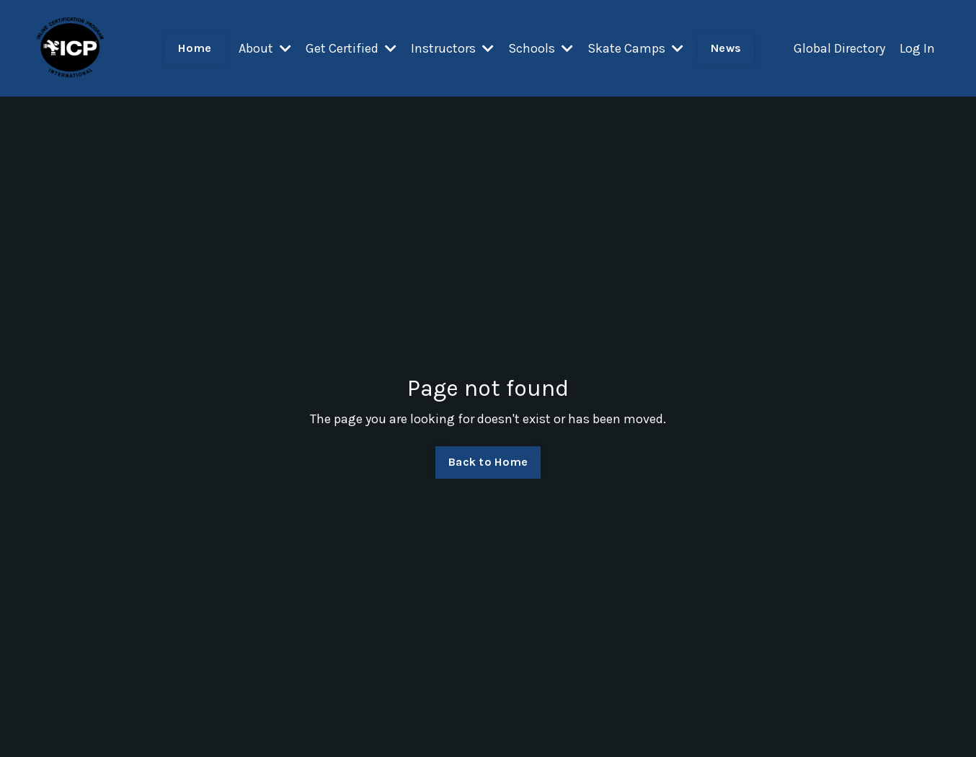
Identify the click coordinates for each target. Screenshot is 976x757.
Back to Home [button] (488, 462)
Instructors (452, 48)
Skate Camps (635, 48)
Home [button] (194, 48)
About (265, 48)
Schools (540, 48)
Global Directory (839, 48)
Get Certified (351, 48)
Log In (917, 48)
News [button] (726, 48)
